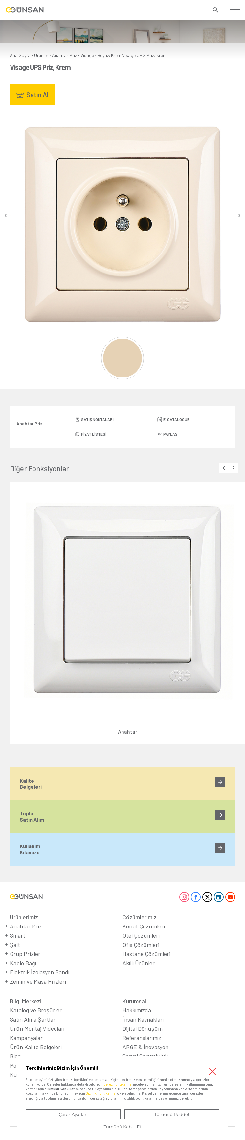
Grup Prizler (25, 953)
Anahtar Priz (64, 55)
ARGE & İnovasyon (145, 1046)
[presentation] (5, 215)
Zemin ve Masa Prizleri (38, 981)
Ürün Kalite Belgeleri (36, 1046)
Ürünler (41, 55)
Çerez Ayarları (73, 1114)
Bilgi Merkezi (25, 1001)
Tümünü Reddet (172, 1114)
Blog (15, 1056)
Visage (87, 55)
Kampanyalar (26, 1037)
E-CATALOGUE (176, 419)
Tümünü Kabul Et (122, 1126)
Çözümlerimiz (139, 917)
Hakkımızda (136, 1010)
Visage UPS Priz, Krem (144, 55)
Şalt (15, 944)
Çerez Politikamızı (117, 1084)
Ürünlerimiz (24, 917)
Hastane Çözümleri (146, 953)
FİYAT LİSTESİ (93, 434)
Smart (17, 935)
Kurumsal (134, 1001)
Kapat (212, 1071)
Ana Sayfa (20, 55)
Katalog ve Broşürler (36, 1010)
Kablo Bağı (23, 963)
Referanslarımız (141, 1037)
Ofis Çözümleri (140, 944)
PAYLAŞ (170, 434)
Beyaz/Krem (109, 55)
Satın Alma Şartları (33, 1019)
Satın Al (37, 95)
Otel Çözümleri (141, 935)
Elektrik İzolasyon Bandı (39, 972)
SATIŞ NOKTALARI (97, 419)
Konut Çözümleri (143, 926)
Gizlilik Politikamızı (101, 1093)
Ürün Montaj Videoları (37, 1028)
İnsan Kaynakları (143, 1019)
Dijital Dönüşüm (142, 1028)
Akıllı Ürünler (138, 963)
